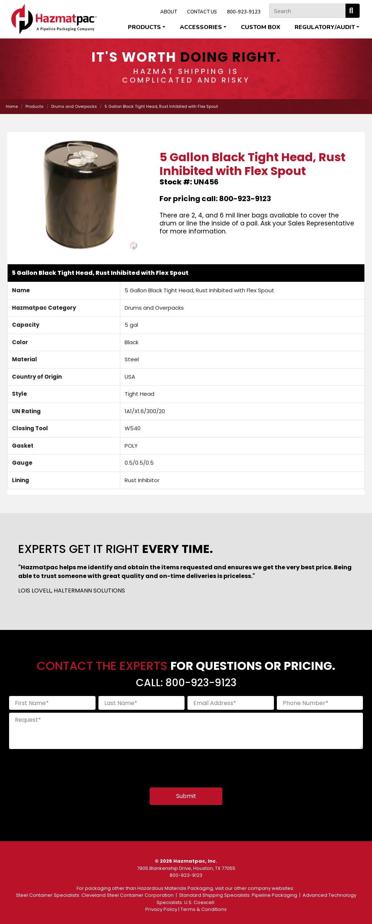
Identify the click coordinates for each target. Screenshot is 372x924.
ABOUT (168, 12)
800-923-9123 (243, 12)
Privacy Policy (161, 909)
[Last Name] (141, 703)
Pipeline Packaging (274, 895)
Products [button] (144, 27)
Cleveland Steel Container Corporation (127, 895)
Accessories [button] (201, 27)
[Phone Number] (320, 703)
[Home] (54, 19)
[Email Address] (230, 703)
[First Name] (52, 703)
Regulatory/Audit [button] (325, 27)
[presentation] (64, 766)
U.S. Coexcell (199, 902)
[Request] (186, 731)
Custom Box (260, 27)
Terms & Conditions (204, 909)
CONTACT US (202, 12)
